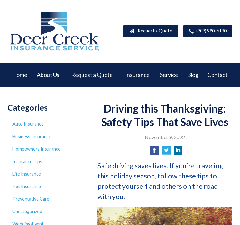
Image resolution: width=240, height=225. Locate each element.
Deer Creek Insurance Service (54, 31)
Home (19, 74)
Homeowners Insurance (36, 149)
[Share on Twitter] (166, 152)
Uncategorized (27, 211)
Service (169, 74)
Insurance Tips (27, 161)
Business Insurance (31, 136)
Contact (218, 74)
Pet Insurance (26, 186)
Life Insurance (26, 174)
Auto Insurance (28, 124)
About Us (48, 74)
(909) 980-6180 (206, 31)
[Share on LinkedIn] (178, 152)
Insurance (137, 74)
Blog (192, 74)
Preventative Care (30, 199)
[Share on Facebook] (154, 152)
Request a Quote (149, 31)
